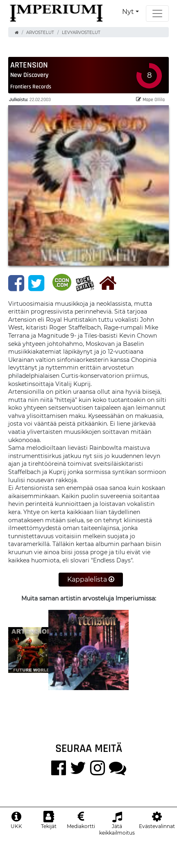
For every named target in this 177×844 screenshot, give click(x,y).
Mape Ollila (150, 99)
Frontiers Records (30, 86)
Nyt (128, 12)
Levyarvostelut (81, 32)
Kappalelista (90, 579)
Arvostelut (40, 32)
